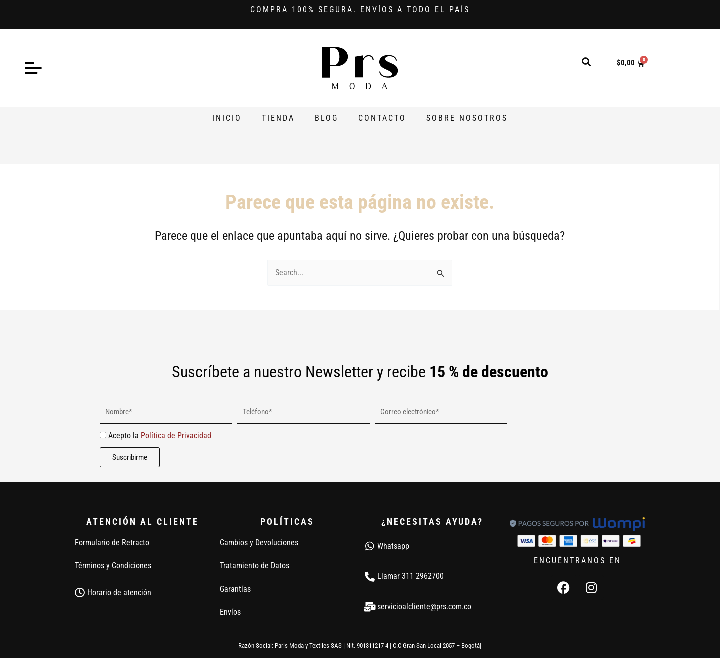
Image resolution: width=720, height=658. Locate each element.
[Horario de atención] (80, 593)
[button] (586, 62)
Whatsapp (394, 546)
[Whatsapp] (370, 547)
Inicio (227, 118)
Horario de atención (120, 593)
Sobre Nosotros (467, 118)
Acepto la (160, 435)
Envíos (230, 612)
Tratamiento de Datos (255, 565)
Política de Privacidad (176, 435)
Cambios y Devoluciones (259, 543)
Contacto (382, 118)
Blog (326, 118)
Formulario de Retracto (112, 543)
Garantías (235, 589)
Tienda (278, 118)
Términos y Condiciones (113, 565)
